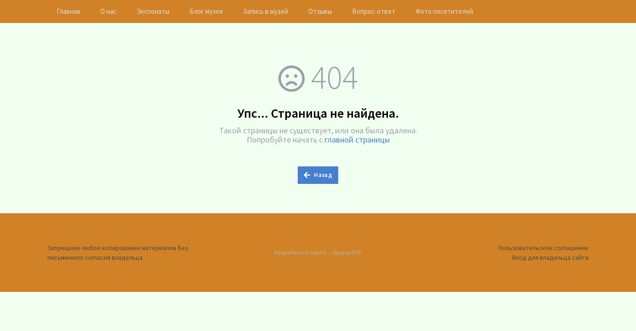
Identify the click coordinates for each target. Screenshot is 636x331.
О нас (108, 11)
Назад (318, 175)
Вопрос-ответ (373, 11)
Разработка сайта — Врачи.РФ (317, 252)
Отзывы (320, 11)
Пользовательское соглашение (543, 248)
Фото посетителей (444, 11)
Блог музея (206, 11)
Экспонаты (153, 11)
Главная (68, 11)
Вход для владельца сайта (550, 257)
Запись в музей (265, 11)
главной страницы (357, 139)
